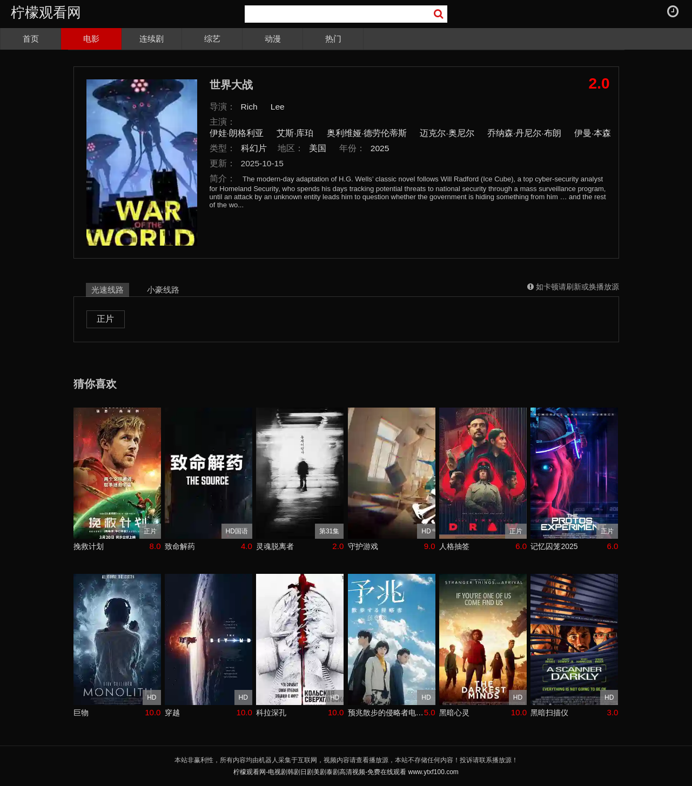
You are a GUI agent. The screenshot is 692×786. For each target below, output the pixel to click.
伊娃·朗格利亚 (237, 133)
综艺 (212, 38)
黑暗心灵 (454, 712)
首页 (31, 38)
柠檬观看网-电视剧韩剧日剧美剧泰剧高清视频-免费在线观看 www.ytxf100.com (346, 772)
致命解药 (180, 546)
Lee (278, 106)
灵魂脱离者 (275, 546)
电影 (91, 38)
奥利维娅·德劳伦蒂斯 (367, 133)
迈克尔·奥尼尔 (447, 133)
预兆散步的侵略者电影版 (386, 712)
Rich (249, 106)
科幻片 (254, 148)
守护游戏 (363, 546)
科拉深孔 (271, 712)
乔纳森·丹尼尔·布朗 (524, 133)
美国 (317, 148)
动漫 (273, 38)
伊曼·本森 (592, 133)
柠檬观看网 (46, 12)
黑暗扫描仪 (549, 712)
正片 (105, 318)
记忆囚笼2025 (553, 546)
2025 (380, 148)
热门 (333, 38)
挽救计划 (88, 546)
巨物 (81, 712)
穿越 (172, 712)
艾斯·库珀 (295, 133)
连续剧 (151, 38)
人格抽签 (454, 546)
